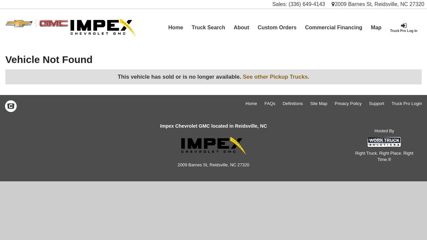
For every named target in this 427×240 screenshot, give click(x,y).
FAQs (270, 103)
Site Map (318, 103)
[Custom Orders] (277, 28)
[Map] (376, 28)
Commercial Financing (333, 27)
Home (175, 27)
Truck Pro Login (407, 103)
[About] (242, 28)
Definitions (293, 103)
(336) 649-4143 (307, 4)
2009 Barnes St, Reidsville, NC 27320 (378, 4)
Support (376, 103)
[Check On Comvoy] (11, 106)
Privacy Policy (348, 103)
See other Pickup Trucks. (276, 77)
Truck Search (208, 27)
